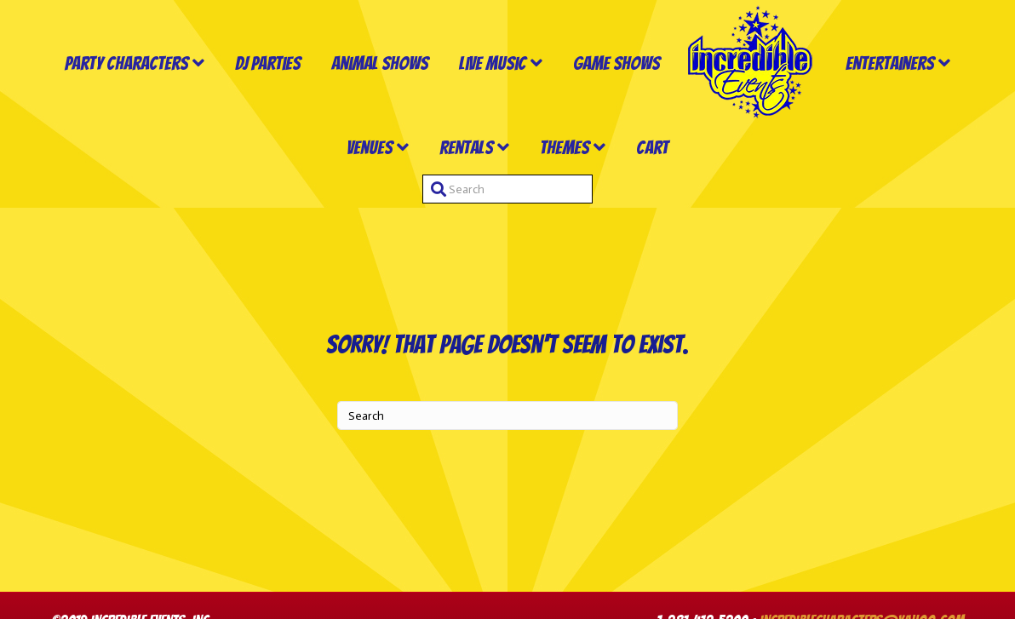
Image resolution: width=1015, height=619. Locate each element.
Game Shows (616, 63)
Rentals (466, 148)
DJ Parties (268, 63)
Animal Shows (379, 63)
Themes (564, 148)
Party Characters (126, 63)
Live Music (492, 63)
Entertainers (890, 63)
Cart (652, 148)
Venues (370, 148)
